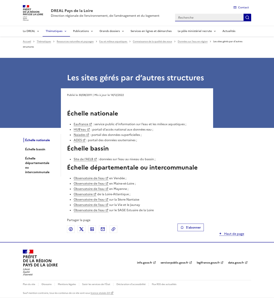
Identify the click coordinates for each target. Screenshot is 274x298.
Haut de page (233, 233)
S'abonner (191, 227)
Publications (81, 31)
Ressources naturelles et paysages (75, 41)
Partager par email (103, 229)
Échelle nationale (37, 140)
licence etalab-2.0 (100, 293)
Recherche (247, 17)
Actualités (228, 31)
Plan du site (29, 284)
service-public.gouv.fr (174, 263)
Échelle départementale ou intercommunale (37, 165)
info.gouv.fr (144, 263)
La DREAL (29, 31)
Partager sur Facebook (71, 229)
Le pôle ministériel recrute (195, 31)
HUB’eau (80, 129)
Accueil (27, 41)
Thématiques (54, 31)
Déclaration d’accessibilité (131, 284)
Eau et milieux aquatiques (113, 41)
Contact (243, 8)
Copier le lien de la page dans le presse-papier (113, 229)
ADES (78, 140)
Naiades (79, 134)
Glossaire (46, 284)
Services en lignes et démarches (151, 31)
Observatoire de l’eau (89, 178)
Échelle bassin (35, 149)
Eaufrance (81, 124)
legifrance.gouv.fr (208, 263)
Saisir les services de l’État (96, 284)
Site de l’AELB (83, 159)
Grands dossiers (110, 31)
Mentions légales (67, 284)
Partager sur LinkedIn (92, 229)
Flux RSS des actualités (164, 284)
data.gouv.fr (236, 263)
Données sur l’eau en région (193, 41)
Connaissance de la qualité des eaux (152, 41)
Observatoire (83, 194)
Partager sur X (81, 229)
